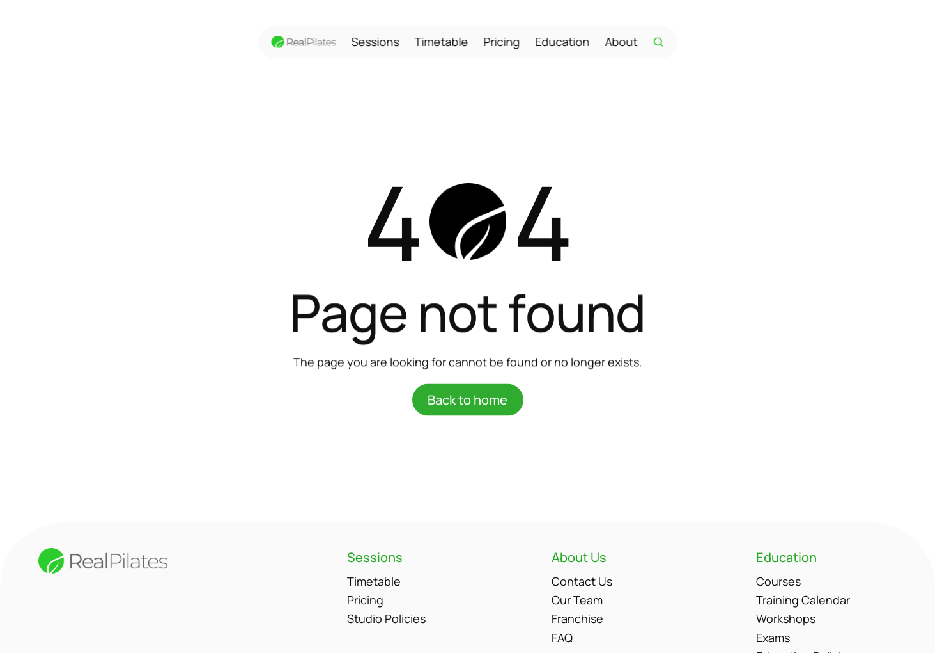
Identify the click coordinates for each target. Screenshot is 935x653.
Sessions (375, 41)
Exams (773, 637)
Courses (778, 581)
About (621, 41)
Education (562, 41)
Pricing (501, 41)
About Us (579, 557)
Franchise (577, 618)
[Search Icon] (658, 42)
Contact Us (582, 581)
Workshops (785, 618)
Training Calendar (803, 600)
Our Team (577, 600)
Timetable (441, 41)
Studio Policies (386, 618)
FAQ (562, 637)
